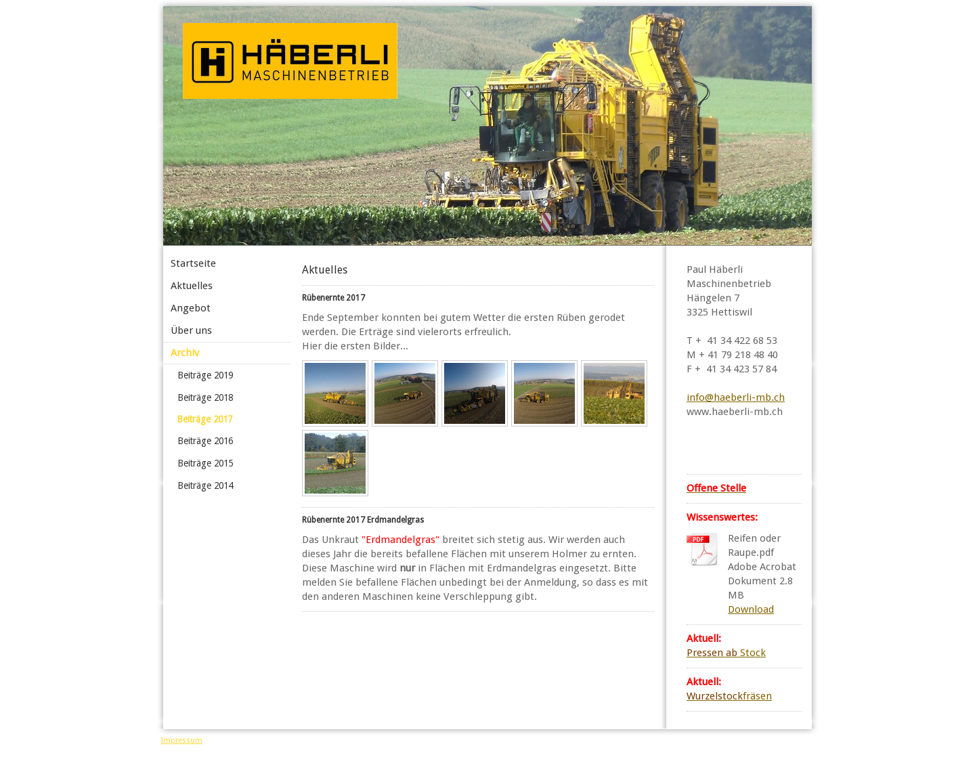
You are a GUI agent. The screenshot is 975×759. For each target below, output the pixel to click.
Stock (726, 653)
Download (751, 609)
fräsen (729, 696)
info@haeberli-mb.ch (736, 397)
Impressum (181, 740)
